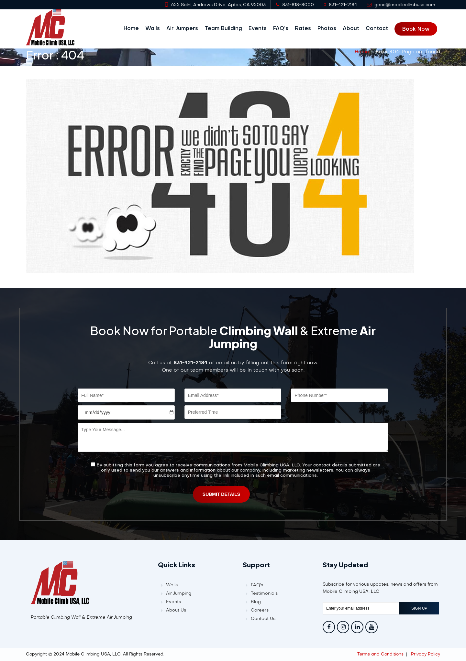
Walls (155, 28)
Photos (329, 28)
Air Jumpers (185, 28)
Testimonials (264, 593)
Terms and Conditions (380, 654)
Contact (380, 28)
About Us (176, 610)
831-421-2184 (340, 5)
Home (134, 28)
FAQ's (257, 585)
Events (260, 28)
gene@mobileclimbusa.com (401, 5)
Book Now (418, 29)
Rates (306, 28)
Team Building (226, 28)
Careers (260, 610)
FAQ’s (283, 28)
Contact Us (263, 618)
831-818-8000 (295, 5)
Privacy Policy (425, 654)
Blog (256, 602)
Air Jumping (178, 593)
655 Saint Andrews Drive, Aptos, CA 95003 (215, 5)
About (354, 28)
